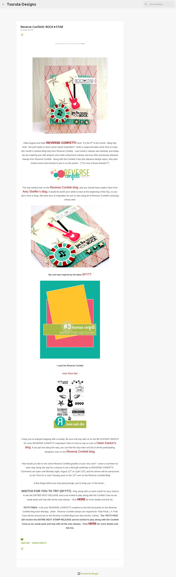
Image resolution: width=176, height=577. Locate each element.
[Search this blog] (161, 4)
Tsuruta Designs (21, 4)
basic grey (26, 543)
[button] (22, 35)
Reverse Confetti (39, 543)
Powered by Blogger (88, 573)
